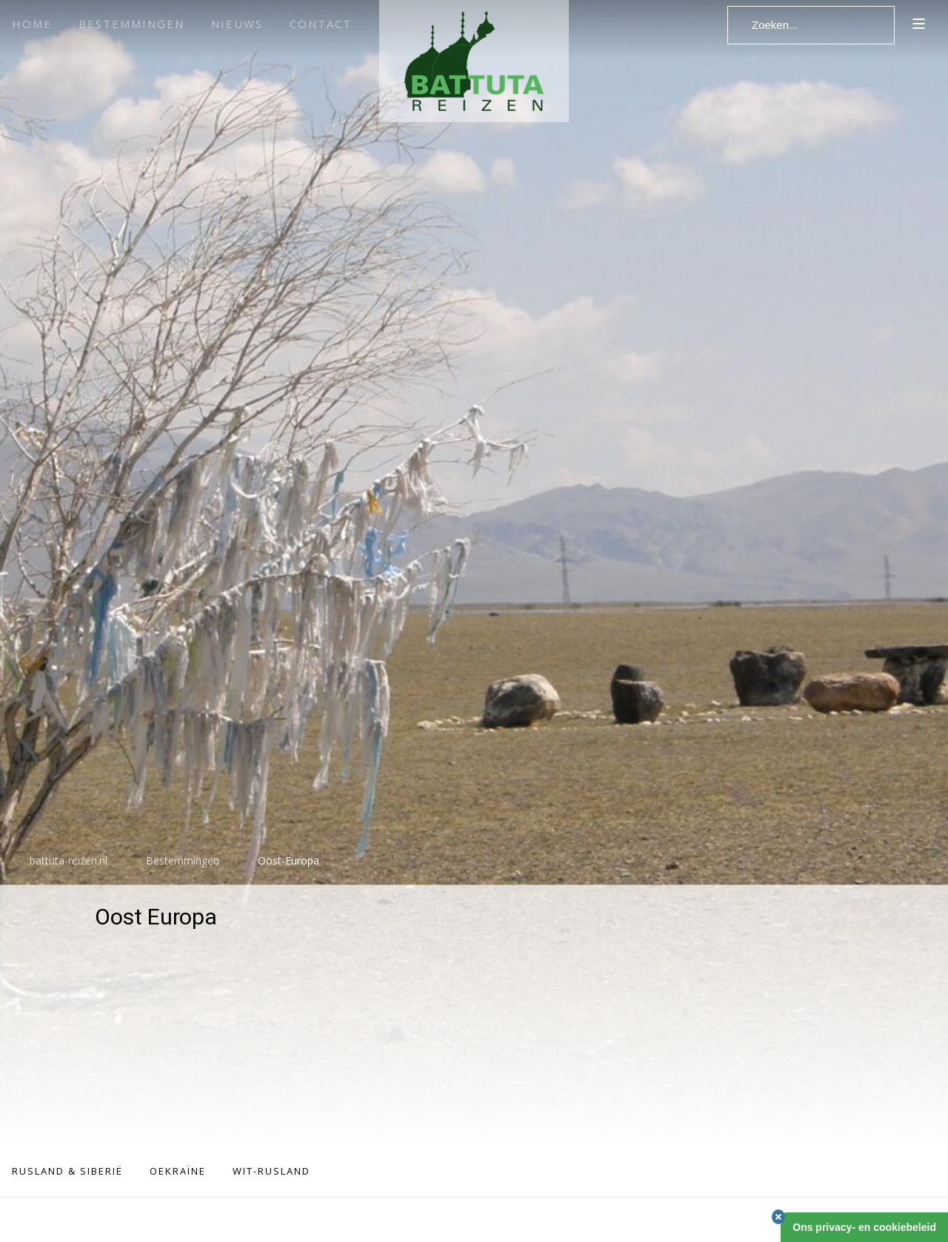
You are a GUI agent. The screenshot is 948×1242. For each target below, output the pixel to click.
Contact (321, 23)
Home (32, 23)
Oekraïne (178, 1171)
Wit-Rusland (271, 1171)
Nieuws (237, 23)
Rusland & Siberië (67, 1171)
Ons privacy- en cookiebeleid (864, 1227)
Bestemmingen (131, 23)
